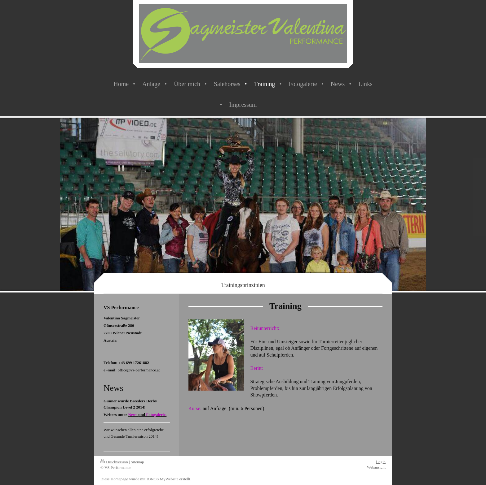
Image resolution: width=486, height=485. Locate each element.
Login (381, 461)
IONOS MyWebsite (163, 479)
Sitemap (137, 462)
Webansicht (376, 467)
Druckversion (114, 462)
